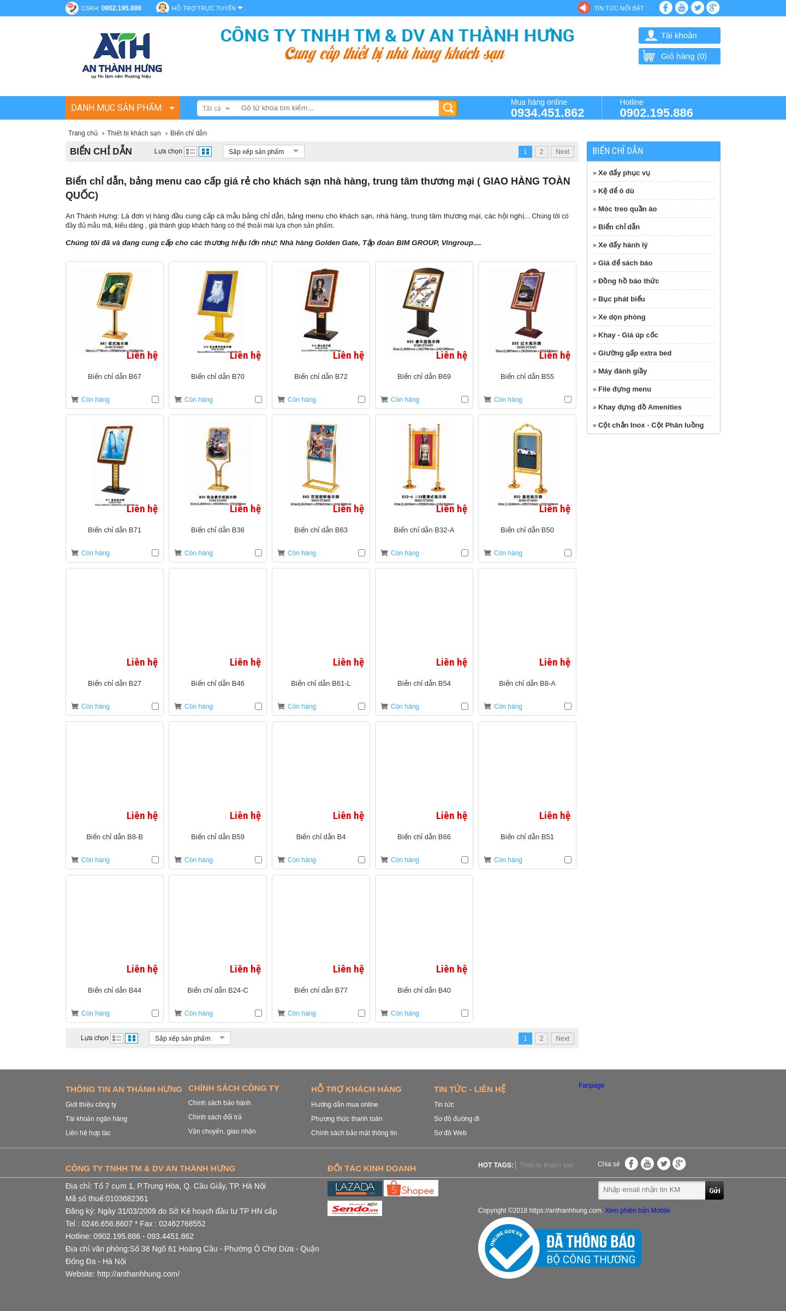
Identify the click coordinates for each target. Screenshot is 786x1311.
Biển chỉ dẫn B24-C (217, 990)
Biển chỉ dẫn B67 (114, 376)
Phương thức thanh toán (346, 1119)
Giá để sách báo (625, 263)
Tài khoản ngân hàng (96, 1119)
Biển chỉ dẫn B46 (218, 683)
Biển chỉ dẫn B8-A (527, 683)
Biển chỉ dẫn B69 (424, 376)
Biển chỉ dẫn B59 (218, 837)
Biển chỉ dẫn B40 (424, 990)
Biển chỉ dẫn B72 (321, 376)
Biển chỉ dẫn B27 (114, 683)
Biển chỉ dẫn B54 (424, 683)
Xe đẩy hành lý (623, 245)
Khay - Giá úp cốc (628, 335)
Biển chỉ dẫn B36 (218, 530)
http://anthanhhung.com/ (138, 1274)
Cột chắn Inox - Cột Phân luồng (651, 425)
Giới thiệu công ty (91, 1104)
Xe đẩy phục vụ (624, 173)
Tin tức (444, 1104)
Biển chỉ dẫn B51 (527, 837)
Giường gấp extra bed (635, 353)
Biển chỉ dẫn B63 (321, 530)
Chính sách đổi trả (215, 1117)
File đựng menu (624, 389)
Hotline (656, 108)
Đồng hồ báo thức (628, 281)
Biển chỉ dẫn (619, 227)
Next (562, 152)
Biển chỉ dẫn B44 (114, 990)
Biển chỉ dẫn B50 (527, 530)
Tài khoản (679, 35)
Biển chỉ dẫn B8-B (114, 837)
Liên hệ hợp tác (88, 1133)
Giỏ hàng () (674, 56)
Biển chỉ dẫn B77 (321, 990)
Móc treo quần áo (627, 209)
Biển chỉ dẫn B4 (321, 837)
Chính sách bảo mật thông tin (354, 1133)
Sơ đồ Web (450, 1133)
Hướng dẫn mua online (344, 1104)
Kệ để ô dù (616, 191)
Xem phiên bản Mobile (637, 1210)
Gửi (715, 1190)
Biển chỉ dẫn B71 (114, 530)
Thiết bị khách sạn (546, 1165)
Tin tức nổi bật (619, 8)
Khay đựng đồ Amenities (640, 407)
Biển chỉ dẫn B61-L (321, 683)
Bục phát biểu (621, 299)
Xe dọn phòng (622, 317)
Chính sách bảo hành (219, 1103)
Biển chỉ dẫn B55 (527, 376)
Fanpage (591, 1085)
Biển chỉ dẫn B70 (218, 376)
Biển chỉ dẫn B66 (424, 837)
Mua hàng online (548, 108)
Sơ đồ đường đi (456, 1119)
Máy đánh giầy (622, 371)
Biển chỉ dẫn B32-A (424, 530)
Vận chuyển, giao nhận (222, 1131)
